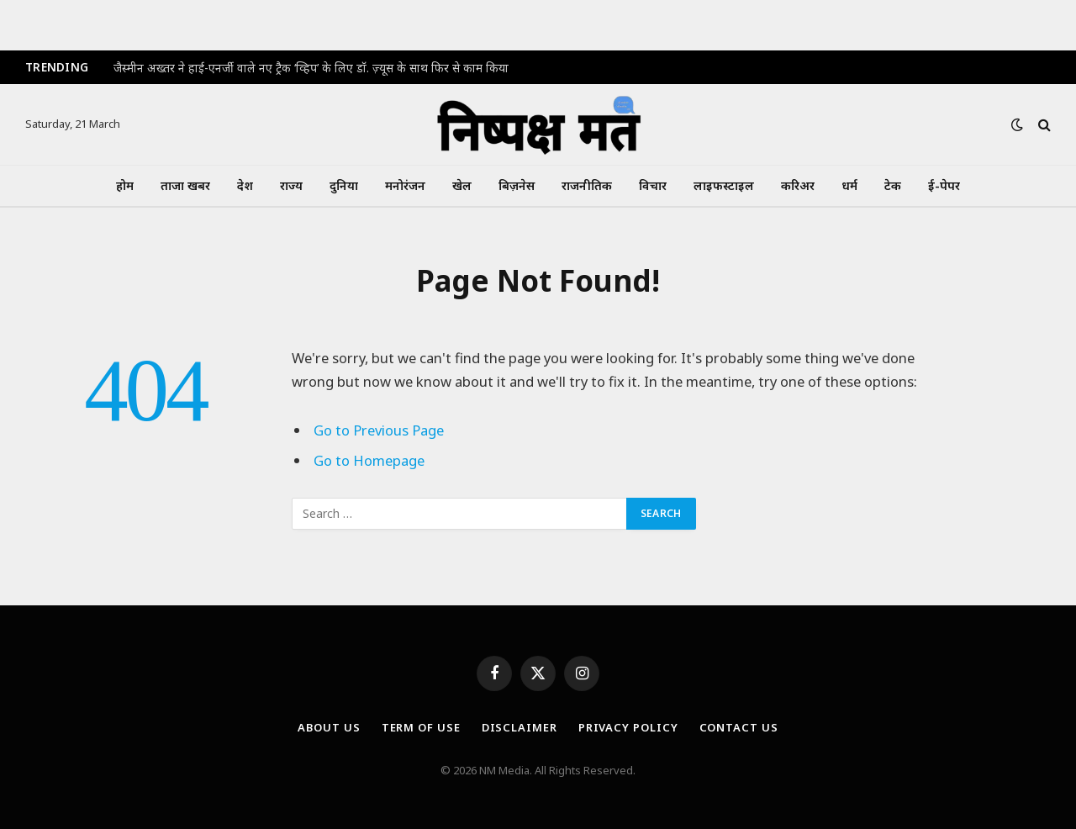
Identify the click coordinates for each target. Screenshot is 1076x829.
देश (245, 185)
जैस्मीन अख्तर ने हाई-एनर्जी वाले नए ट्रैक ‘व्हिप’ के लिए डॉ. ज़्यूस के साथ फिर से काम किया (311, 68)
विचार (653, 185)
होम (125, 185)
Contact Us (738, 727)
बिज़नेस (516, 185)
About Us (329, 727)
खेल (462, 185)
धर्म (849, 185)
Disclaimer (519, 727)
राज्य (291, 185)
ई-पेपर (944, 185)
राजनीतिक (587, 185)
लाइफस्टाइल (724, 185)
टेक (892, 185)
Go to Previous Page (379, 430)
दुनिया (344, 185)
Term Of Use (421, 727)
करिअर (798, 185)
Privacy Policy (628, 727)
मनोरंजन (405, 185)
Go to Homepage (369, 460)
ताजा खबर (185, 185)
